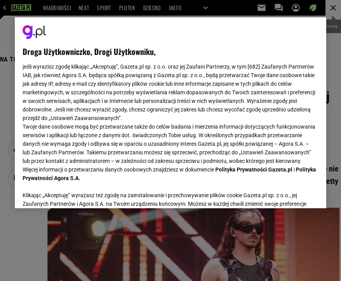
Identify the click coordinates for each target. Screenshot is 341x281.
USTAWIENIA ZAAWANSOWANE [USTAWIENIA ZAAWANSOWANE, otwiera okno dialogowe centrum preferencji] (73, 192)
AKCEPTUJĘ (292, 193)
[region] (170, 112)
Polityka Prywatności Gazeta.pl (253, 169)
